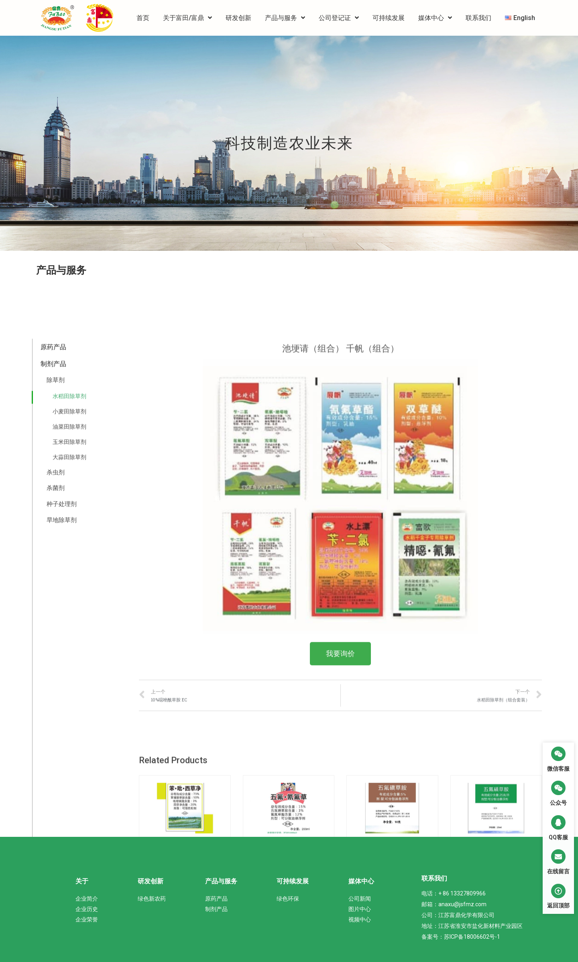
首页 (142, 18)
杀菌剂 (56, 808)
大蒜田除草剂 (69, 776)
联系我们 (478, 18)
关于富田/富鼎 (187, 17)
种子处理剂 (62, 824)
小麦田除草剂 (69, 731)
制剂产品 (53, 684)
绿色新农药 (152, 898)
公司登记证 (339, 17)
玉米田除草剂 (69, 761)
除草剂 (56, 699)
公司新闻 (359, 898)
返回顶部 (558, 905)
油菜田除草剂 (69, 746)
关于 (81, 881)
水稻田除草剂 (69, 715)
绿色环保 (288, 898)
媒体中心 (435, 17)
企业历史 (86, 909)
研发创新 (238, 18)
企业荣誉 (86, 919)
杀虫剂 (56, 792)
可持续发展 (388, 18)
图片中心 (359, 909)
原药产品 (53, 667)
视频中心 (359, 919)
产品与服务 (285, 17)
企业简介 (86, 898)
